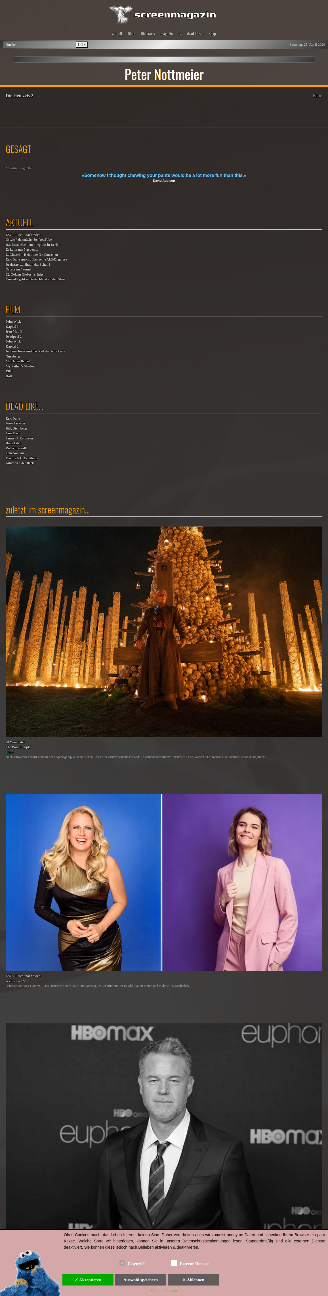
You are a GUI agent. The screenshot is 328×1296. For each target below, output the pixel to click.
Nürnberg (13, 356)
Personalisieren (164, 1290)
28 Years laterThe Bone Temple (18, 745)
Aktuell (11, 981)
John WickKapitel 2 (13, 344)
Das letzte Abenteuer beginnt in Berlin (33, 245)
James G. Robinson (19, 438)
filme (131, 34)
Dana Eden (13, 443)
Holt (9, 376)
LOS (82, 44)
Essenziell (132, 1262)
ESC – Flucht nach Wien (23, 235)
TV (23, 981)
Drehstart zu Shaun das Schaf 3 (28, 265)
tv (179, 34)
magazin (166, 34)
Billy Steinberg (16, 428)
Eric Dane (13, 418)
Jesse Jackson (15, 423)
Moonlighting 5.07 (18, 168)
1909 (9, 371)
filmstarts (148, 34)
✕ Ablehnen (193, 1280)
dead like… (195, 34)
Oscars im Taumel (18, 269)
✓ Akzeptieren (88, 1280)
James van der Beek (20, 463)
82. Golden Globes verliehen (25, 274)
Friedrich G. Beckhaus (22, 458)
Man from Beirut (18, 361)
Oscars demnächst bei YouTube (29, 239)
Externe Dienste (190, 1262)
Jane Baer (13, 433)
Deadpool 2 (14, 337)
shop (212, 34)
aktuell (117, 34)
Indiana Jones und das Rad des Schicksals (35, 351)
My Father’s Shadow (20, 366)
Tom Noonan (15, 453)
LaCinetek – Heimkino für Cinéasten (32, 255)
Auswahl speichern (140, 1280)
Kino (317, 95)
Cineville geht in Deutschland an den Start (35, 279)
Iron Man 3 (14, 331)
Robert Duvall (16, 448)
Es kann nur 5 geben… (22, 249)
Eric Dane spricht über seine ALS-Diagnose (36, 259)
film (13, 309)
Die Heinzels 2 (19, 95)
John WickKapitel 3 (13, 324)
